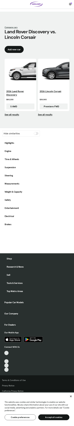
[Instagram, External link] (6, 365)
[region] (37, 409)
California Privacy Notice (13, 391)
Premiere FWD (50, 106)
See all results (12, 114)
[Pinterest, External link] (6, 370)
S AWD (12, 106)
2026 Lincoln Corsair (50, 91)
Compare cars (11, 27)
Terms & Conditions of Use (14, 380)
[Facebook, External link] (6, 357)
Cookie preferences (20, 417)
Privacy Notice (8, 385)
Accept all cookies (53, 417)
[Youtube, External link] (6, 361)
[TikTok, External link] (6, 353)
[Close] (71, 396)
